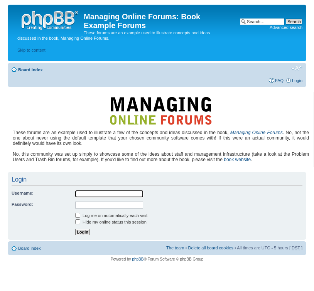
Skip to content (31, 50)
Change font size (296, 68)
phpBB (137, 259)
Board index (30, 69)
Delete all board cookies (210, 248)
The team (175, 248)
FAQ (279, 80)
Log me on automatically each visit (111, 215)
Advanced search (286, 27)
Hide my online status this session (111, 222)
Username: (23, 193)
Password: (22, 204)
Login (297, 80)
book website (237, 159)
